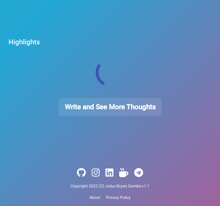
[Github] (81, 172)
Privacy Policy (118, 197)
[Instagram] (96, 172)
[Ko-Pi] (123, 172)
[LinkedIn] (109, 172)
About (94, 197)
